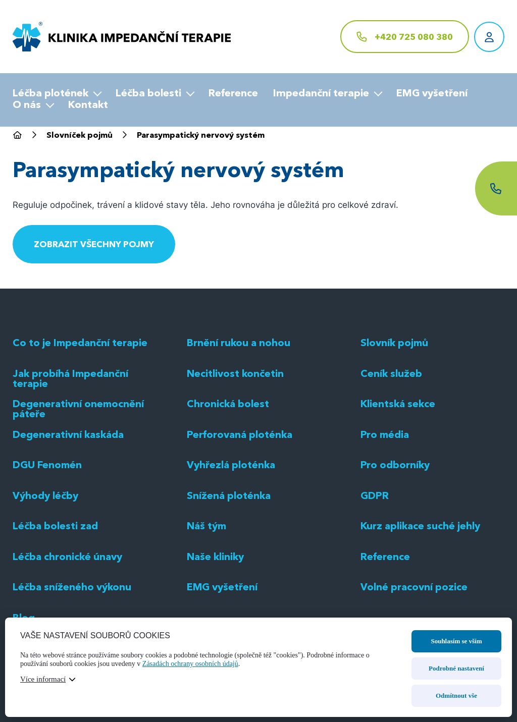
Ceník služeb (391, 447)
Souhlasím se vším (456, 641)
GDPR (374, 570)
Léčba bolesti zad (56, 600)
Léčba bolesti (148, 94)
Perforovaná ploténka (240, 509)
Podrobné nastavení (456, 668)
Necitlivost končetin (235, 447)
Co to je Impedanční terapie (81, 417)
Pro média (385, 509)
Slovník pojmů (394, 417)
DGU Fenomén (48, 539)
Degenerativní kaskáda (69, 509)
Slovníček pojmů (79, 136)
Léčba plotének (50, 94)
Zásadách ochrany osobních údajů (190, 664)
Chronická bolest (228, 478)
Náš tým (207, 600)
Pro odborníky (395, 539)
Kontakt (88, 105)
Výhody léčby (45, 570)
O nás (27, 105)
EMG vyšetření (432, 94)
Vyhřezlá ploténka (231, 539)
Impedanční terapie (321, 94)
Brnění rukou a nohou (239, 417)
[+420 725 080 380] (404, 36)
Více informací (43, 679)
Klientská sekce (398, 478)
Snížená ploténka (229, 570)
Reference (233, 94)
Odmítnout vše (456, 695)
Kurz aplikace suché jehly (421, 600)
